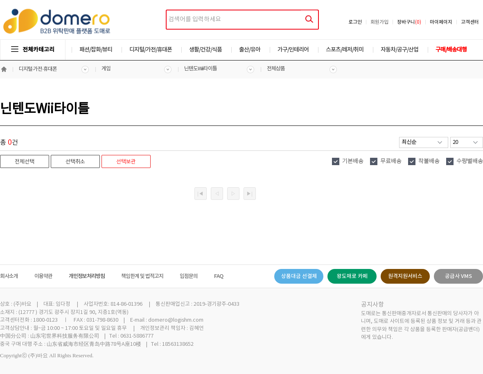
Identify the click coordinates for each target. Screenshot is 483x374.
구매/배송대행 (451, 49)
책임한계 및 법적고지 (142, 276)
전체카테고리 (32, 49)
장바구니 (409, 22)
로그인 (355, 22)
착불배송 (429, 161)
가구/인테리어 (293, 49)
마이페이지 (441, 22)
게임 (106, 69)
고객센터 (470, 22)
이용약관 (43, 276)
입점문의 (189, 276)
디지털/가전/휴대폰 (150, 49)
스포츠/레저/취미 (344, 49)
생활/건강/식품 (205, 49)
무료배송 (391, 161)
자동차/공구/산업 (399, 49)
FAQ (218, 276)
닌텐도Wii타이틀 (200, 69)
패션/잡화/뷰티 (95, 49)
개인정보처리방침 (87, 276)
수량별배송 (469, 161)
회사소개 (9, 276)
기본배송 (352, 161)
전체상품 (276, 69)
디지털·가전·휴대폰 (38, 69)
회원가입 (379, 22)
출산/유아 (249, 49)
